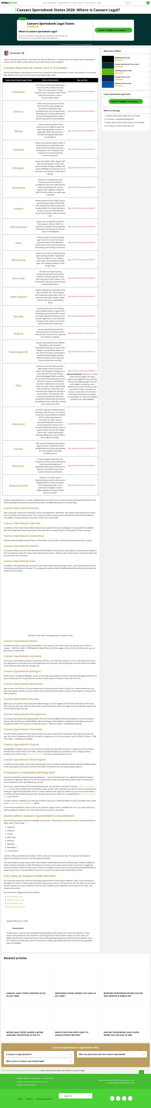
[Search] (135, 2)
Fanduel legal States (15, 903)
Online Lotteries (90, 3)
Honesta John (15, 53)
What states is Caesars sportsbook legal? (25, 1061)
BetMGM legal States (15, 896)
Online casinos (78, 3)
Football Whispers (8, 1070)
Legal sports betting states (27, 1070)
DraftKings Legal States (16, 907)
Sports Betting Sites (49, 3)
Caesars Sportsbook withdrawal (21, 803)
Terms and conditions (44, 1099)
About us (29, 1099)
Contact (19, 1099)
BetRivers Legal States (15, 900)
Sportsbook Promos (64, 3)
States (99, 3)
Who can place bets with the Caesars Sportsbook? (102, 1054)
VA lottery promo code (35, 754)
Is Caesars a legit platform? (19, 1054)
